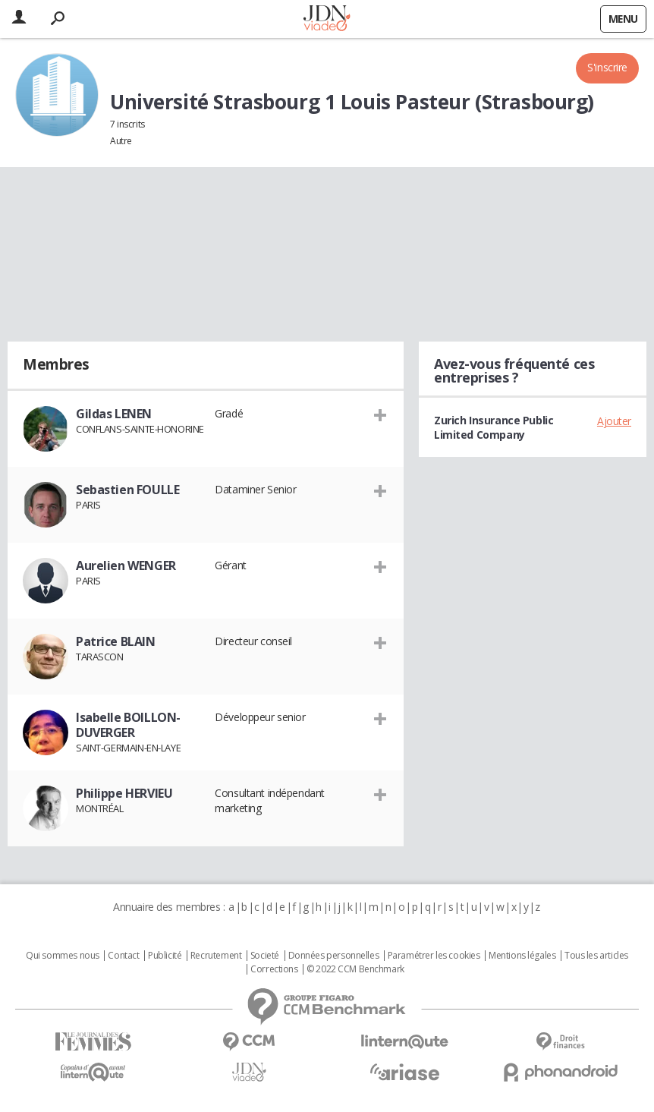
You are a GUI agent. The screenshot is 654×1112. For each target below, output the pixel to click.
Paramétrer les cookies (434, 955)
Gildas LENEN (114, 413)
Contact (123, 955)
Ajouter (614, 421)
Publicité (164, 955)
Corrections (273, 969)
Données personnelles (333, 955)
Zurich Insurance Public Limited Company (493, 427)
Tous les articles (596, 955)
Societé (264, 955)
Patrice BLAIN (116, 641)
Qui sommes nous (62, 955)
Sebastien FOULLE (127, 489)
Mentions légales (522, 955)
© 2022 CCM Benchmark (355, 969)
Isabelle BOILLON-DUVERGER (128, 725)
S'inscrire (607, 67)
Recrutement (215, 955)
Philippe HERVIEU (124, 793)
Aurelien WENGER (126, 565)
